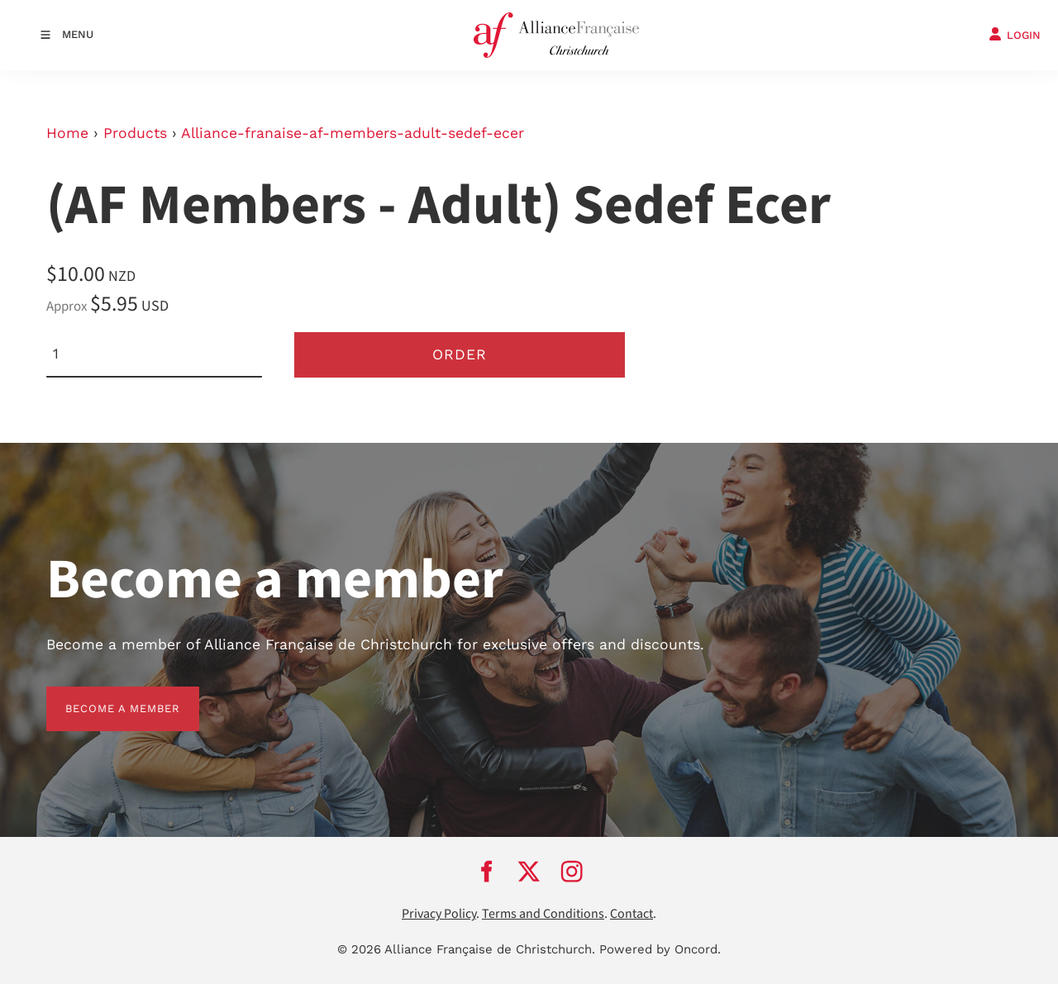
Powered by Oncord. (660, 949)
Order (459, 354)
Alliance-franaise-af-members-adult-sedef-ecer (352, 133)
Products (135, 133)
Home (67, 133)
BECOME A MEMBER (103, 696)
